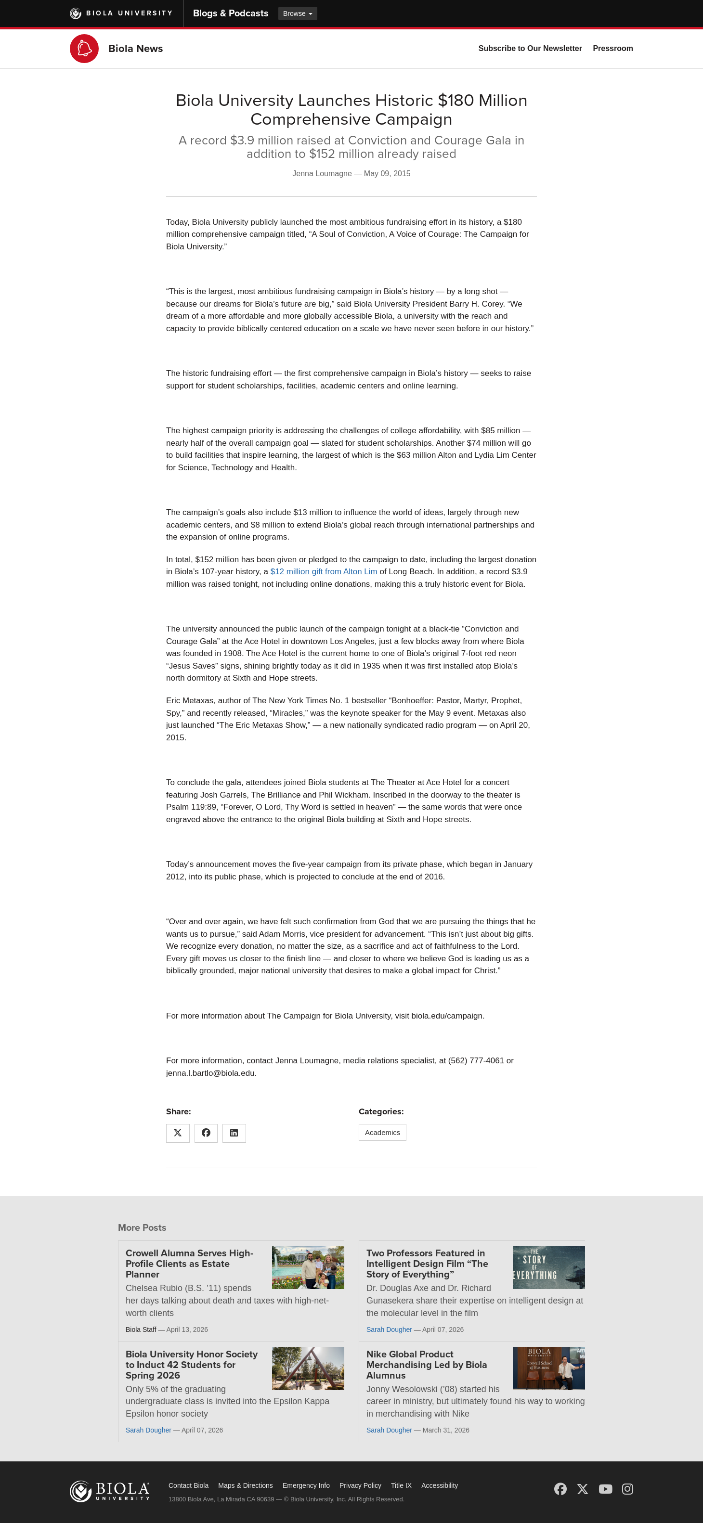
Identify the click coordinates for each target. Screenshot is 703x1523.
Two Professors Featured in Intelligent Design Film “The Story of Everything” (427, 1264)
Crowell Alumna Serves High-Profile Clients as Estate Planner (189, 1264)
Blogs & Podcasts (231, 13)
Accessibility (439, 1485)
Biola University (129, 13)
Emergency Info (306, 1485)
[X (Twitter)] (582, 1489)
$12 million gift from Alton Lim (324, 571)
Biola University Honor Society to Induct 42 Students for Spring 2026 (192, 1365)
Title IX (401, 1485)
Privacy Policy (360, 1485)
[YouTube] (605, 1489)
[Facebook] (560, 1489)
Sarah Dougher (389, 1329)
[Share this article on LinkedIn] (234, 1133)
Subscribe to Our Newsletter (530, 48)
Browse (297, 13)
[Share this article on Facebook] (206, 1133)
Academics (382, 1132)
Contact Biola (188, 1485)
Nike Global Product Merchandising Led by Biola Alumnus (426, 1365)
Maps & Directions (245, 1485)
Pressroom (613, 48)
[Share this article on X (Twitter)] (178, 1133)
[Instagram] (627, 1489)
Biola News (135, 48)
